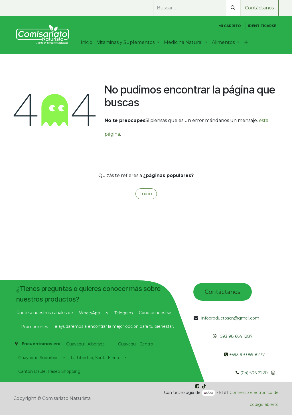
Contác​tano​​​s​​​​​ (222, 291)
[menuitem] (86, 42)
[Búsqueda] (233, 8)
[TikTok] (45, 8)
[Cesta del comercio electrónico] (229, 26)
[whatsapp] (16, 8)
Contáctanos (259, 8)
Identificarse (262, 26)
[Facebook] (25, 8)
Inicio (146, 193)
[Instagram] (35, 8)
